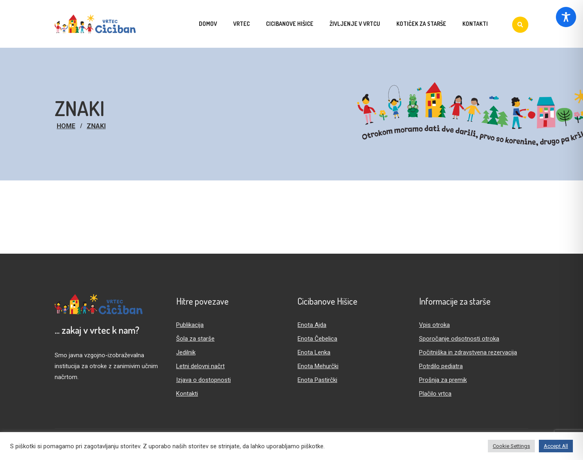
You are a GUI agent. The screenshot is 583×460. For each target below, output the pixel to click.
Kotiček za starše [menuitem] (421, 23)
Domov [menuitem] (208, 23)
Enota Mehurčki (318, 366)
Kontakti (187, 393)
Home (66, 126)
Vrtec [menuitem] (241, 23)
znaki (96, 126)
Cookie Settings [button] (511, 446)
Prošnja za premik (443, 380)
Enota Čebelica (317, 338)
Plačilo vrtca (435, 393)
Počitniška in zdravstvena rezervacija (468, 352)
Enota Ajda (312, 325)
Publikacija (190, 325)
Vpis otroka (434, 325)
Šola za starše (195, 338)
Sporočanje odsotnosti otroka (459, 338)
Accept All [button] (556, 446)
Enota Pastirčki (317, 380)
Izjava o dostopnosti (203, 380)
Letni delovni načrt (200, 366)
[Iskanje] (520, 25)
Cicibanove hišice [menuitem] (289, 23)
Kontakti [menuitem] (475, 23)
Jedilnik (186, 352)
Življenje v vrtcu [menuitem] (355, 23)
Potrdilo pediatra (441, 366)
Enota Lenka (314, 352)
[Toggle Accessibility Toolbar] (566, 17)
